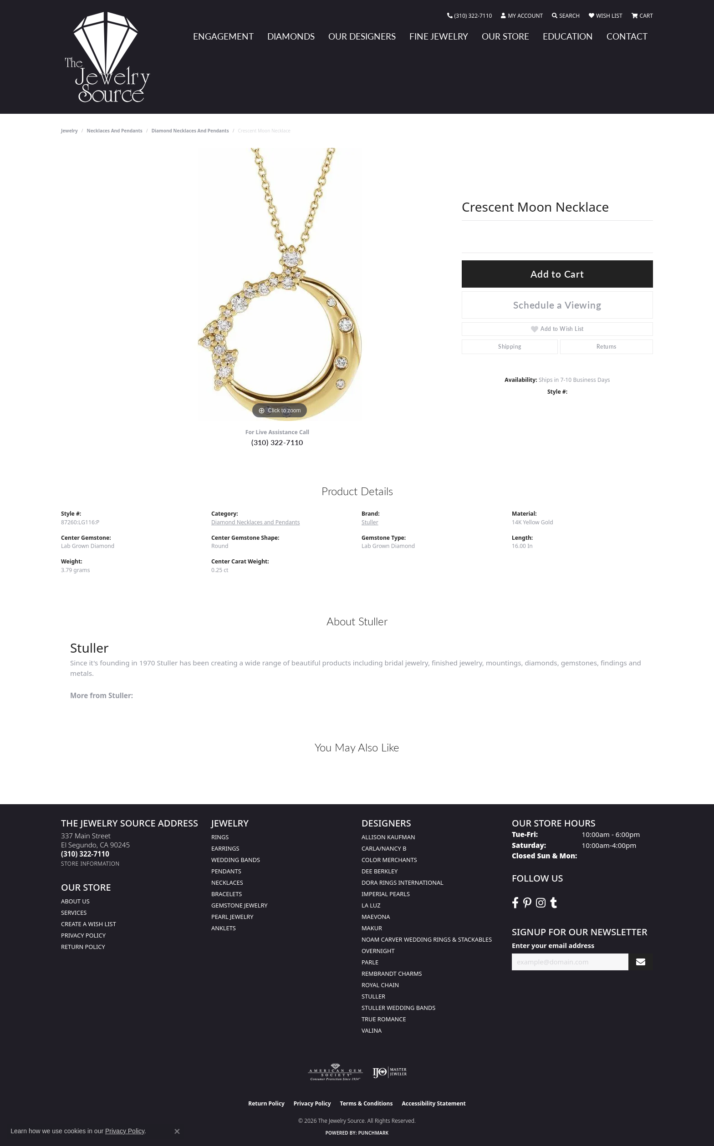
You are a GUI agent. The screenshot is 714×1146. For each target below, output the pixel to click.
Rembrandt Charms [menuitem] (392, 973)
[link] (469, 16)
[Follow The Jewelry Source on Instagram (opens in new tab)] (541, 903)
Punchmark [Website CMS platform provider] (373, 1133)
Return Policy (83, 947)
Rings (220, 837)
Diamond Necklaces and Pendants (190, 130)
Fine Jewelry (438, 36)
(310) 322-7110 (277, 442)
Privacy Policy (83, 935)
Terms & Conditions (366, 1103)
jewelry (69, 130)
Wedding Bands (235, 860)
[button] (522, 16)
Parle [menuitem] (370, 962)
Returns (607, 346)
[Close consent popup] (177, 1131)
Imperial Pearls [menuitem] (386, 894)
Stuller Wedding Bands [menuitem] (398, 1008)
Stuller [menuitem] (373, 996)
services (74, 912)
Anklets (223, 928)
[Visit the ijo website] (389, 1072)
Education (568, 36)
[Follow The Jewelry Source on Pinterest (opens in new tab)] (527, 903)
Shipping (509, 346)
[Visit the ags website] (335, 1072)
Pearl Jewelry (232, 917)
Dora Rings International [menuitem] (403, 882)
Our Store (505, 36)
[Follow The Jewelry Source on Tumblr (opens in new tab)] (553, 903)
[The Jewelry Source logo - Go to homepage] (111, 57)
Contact (627, 36)
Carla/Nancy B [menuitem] (384, 848)
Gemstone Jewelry (239, 905)
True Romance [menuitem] (384, 1019)
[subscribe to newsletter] (640, 961)
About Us (75, 901)
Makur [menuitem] (372, 928)
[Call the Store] (85, 853)
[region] (279, 284)
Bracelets (226, 894)
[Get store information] (90, 863)
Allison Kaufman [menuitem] (388, 837)
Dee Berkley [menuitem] (380, 871)
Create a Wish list (88, 924)
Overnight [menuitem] (378, 951)
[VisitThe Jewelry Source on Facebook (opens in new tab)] (515, 903)
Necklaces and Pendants (115, 130)
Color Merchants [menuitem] (389, 860)
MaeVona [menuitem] (376, 917)
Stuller (370, 522)
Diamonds (291, 36)
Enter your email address (553, 945)
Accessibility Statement (433, 1103)
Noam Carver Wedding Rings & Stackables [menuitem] (427, 939)
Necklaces (227, 882)
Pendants (226, 871)
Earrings (225, 848)
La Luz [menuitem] (371, 905)
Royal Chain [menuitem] (380, 985)
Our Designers (362, 36)
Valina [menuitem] (372, 1030)
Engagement (223, 36)
